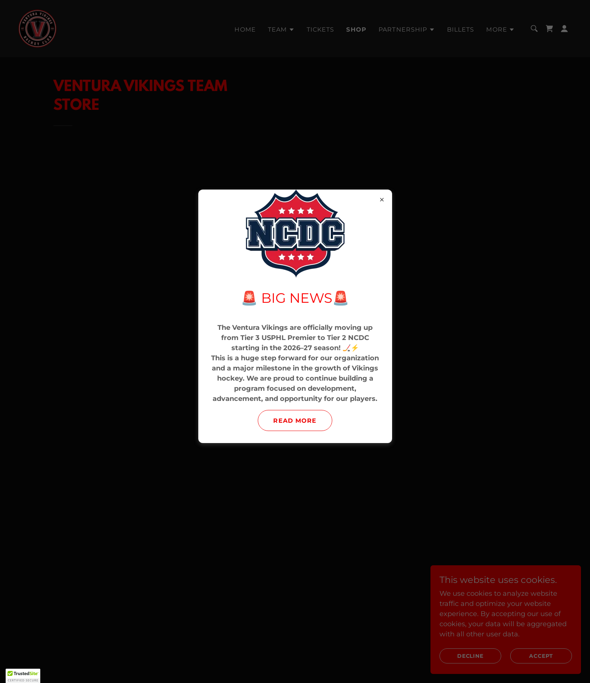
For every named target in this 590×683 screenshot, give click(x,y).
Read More (294, 420)
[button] (23, 676)
